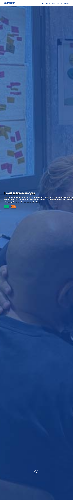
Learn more (7, 206)
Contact (66, 3)
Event (42, 3)
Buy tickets (13, 206)
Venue (61, 3)
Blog (57, 3)
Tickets (53, 3)
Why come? (47, 3)
